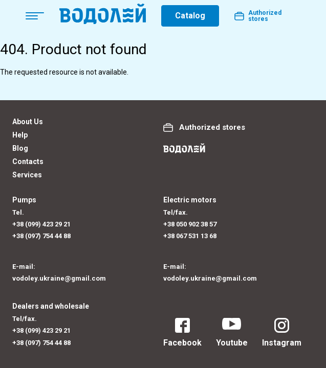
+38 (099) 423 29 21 (41, 224)
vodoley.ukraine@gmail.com (59, 278)
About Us (27, 122)
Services (27, 175)
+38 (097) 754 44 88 (41, 236)
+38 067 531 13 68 (189, 236)
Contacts (28, 161)
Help (20, 135)
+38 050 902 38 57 (189, 224)
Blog (20, 148)
